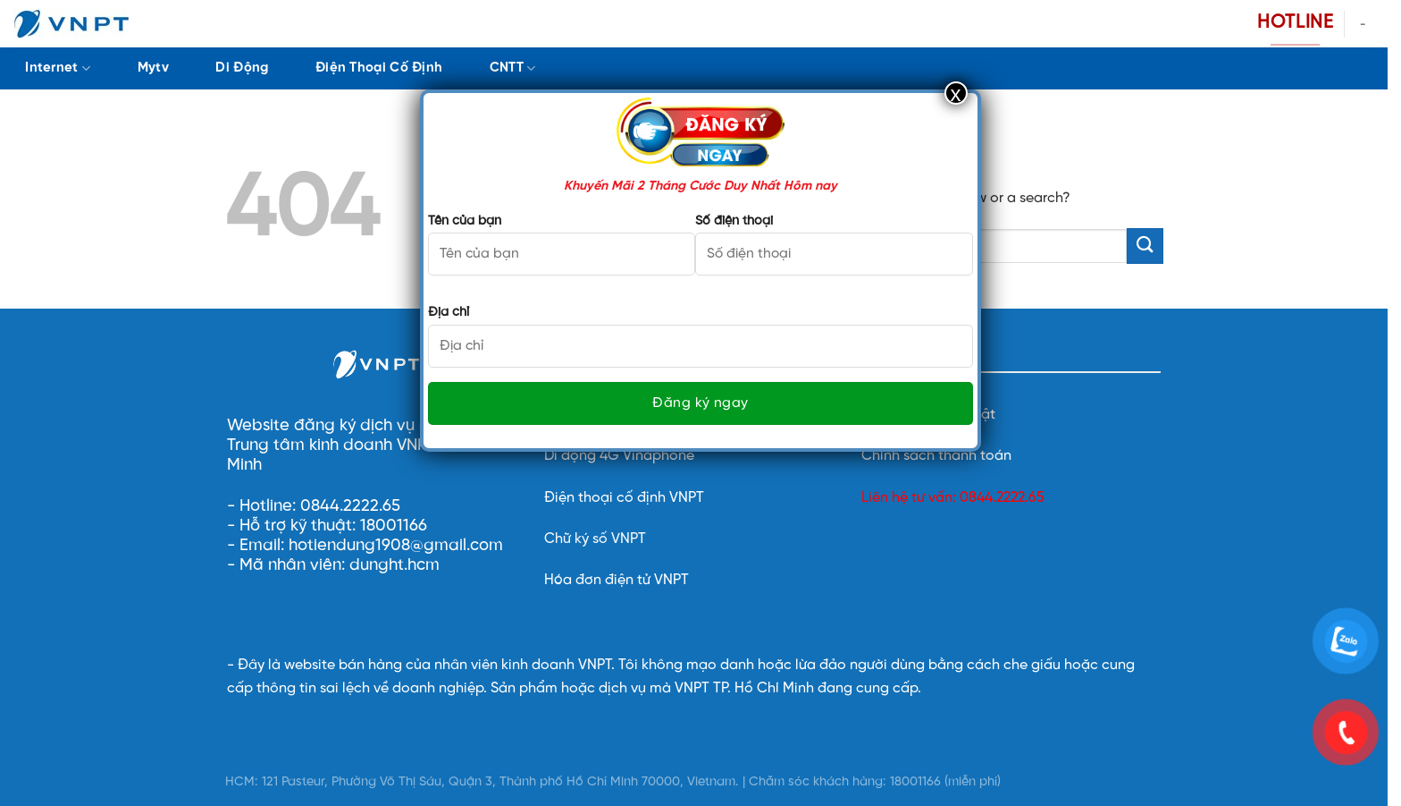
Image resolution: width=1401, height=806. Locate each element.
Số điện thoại (734, 221)
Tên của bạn (464, 221)
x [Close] (956, 93)
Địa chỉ (448, 312)
